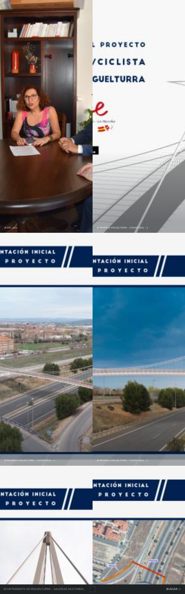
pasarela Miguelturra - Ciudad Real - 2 (123, 460)
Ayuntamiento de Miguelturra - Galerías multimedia (44, 589)
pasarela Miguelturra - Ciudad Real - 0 (123, 228)
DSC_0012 (11, 228)
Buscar (172, 589)
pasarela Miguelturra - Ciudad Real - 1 (30, 460)
